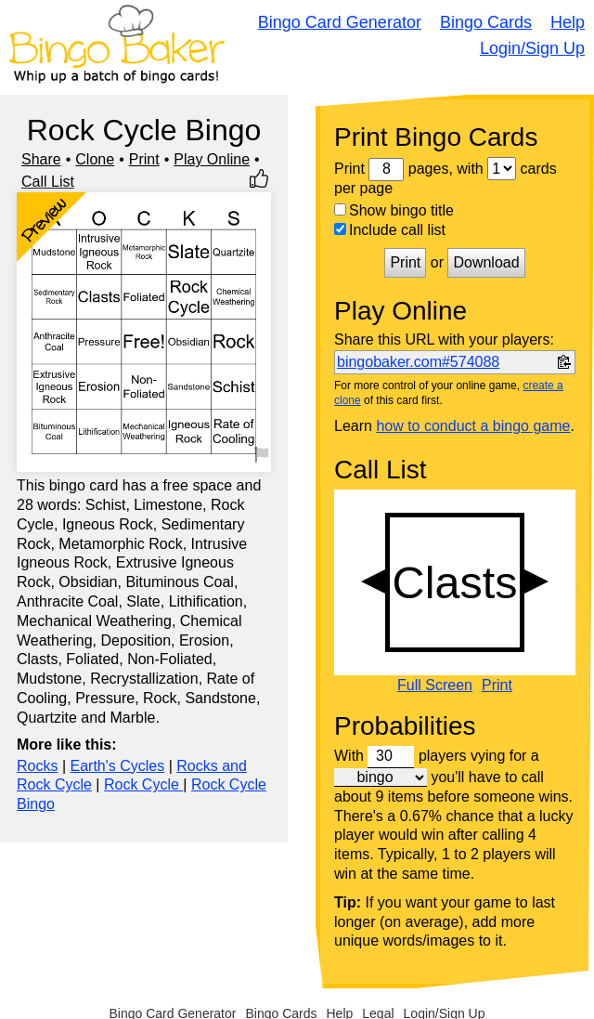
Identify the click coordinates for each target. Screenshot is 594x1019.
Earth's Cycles (118, 766)
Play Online (212, 159)
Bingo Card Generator (339, 22)
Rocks (37, 766)
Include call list (390, 230)
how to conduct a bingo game (473, 426)
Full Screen (434, 685)
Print (144, 159)
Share (41, 159)
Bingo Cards (486, 22)
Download (486, 262)
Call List (47, 181)
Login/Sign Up (532, 48)
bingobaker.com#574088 (418, 362)
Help (567, 22)
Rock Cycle (143, 784)
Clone (94, 159)
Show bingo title (394, 210)
